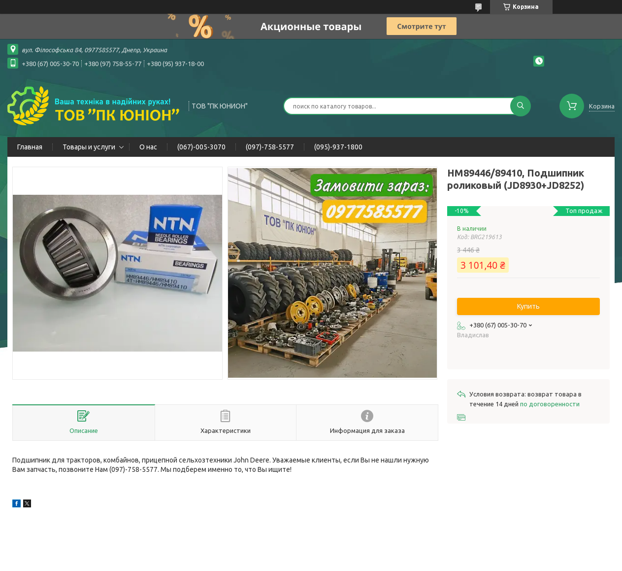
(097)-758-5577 (270, 146)
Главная (29, 146)
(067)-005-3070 (201, 146)
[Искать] (520, 106)
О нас (148, 146)
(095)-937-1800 (338, 146)
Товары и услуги (89, 146)
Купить (528, 306)
